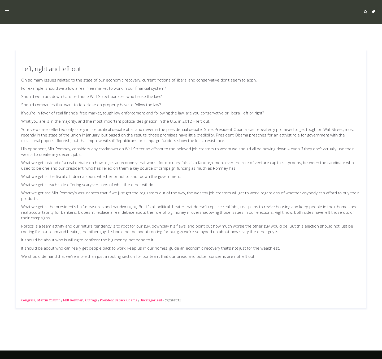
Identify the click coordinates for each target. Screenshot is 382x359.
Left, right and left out (51, 68)
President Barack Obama (118, 300)
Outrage (91, 300)
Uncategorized (151, 300)
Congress (28, 300)
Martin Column (48, 300)
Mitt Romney (73, 300)
